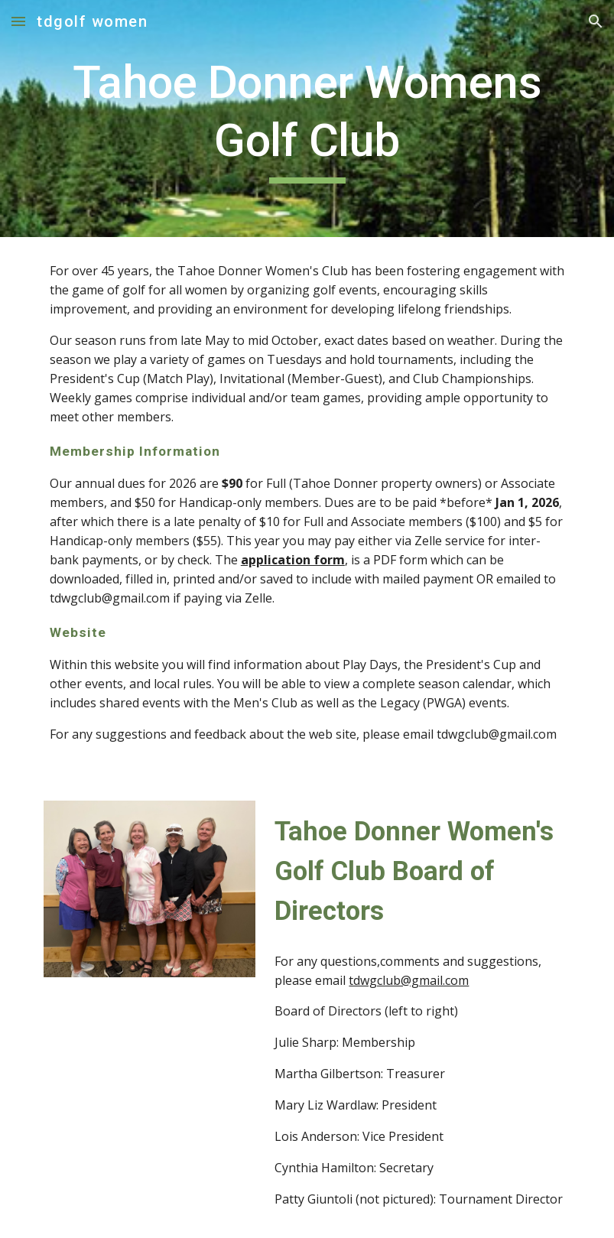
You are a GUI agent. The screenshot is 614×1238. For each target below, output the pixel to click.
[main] (307, 118)
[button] (18, 21)
